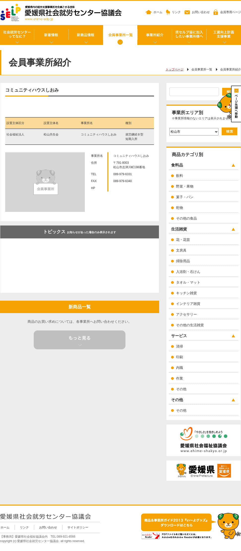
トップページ (174, 69)
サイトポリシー (77, 527)
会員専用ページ (230, 12)
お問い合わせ (201, 12)
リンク (176, 12)
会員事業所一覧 (201, 69)
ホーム (157, 12)
